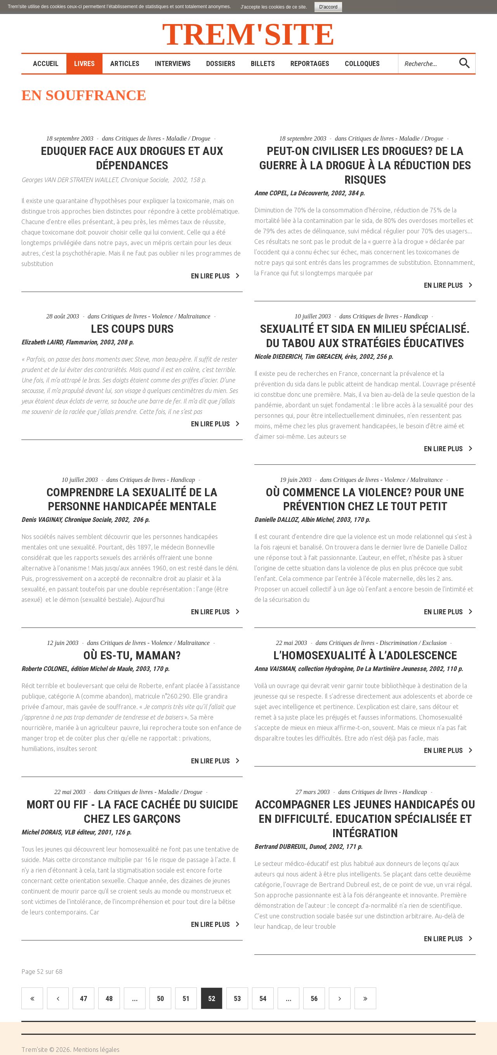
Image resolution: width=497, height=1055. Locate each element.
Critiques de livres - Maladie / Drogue (162, 138)
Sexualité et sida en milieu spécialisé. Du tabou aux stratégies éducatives (365, 327)
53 (237, 998)
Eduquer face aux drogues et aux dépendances (132, 158)
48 (109, 998)
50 (160, 998)
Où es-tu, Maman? (132, 646)
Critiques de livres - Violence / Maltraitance (155, 307)
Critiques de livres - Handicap (390, 307)
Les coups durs (132, 319)
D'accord (328, 7)
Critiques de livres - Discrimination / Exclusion (388, 634)
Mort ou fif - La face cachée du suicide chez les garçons (132, 803)
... (135, 998)
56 (314, 998)
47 (83, 998)
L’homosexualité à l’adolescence (365, 646)
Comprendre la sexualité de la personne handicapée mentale (132, 490)
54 (262, 998)
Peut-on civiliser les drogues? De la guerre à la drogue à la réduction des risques (365, 165)
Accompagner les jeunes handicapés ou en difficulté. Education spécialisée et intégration (365, 810)
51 (185, 998)
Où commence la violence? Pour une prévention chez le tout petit (365, 490)
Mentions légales (96, 1049)
